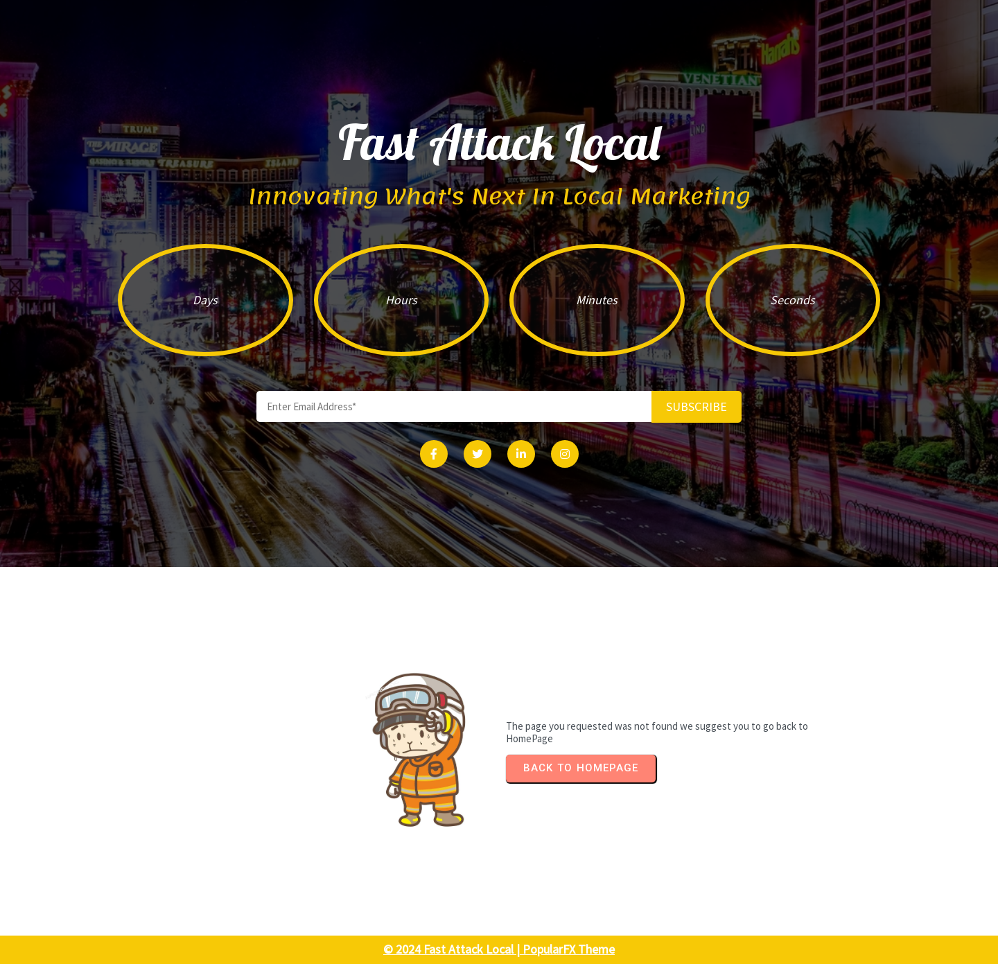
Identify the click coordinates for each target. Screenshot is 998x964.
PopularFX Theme (569, 949)
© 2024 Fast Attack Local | (453, 949)
